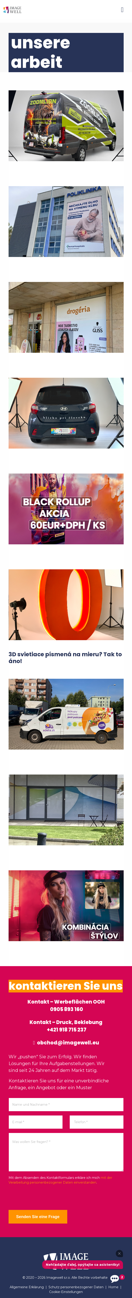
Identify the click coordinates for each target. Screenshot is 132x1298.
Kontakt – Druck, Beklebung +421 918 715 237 (66, 1026)
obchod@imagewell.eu (66, 1042)
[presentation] (43, 1197)
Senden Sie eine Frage (37, 1216)
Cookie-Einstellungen (66, 1292)
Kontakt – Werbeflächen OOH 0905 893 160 (66, 1005)
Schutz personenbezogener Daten (76, 1287)
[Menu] (122, 9)
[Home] (12, 9)
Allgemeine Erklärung (27, 1287)
